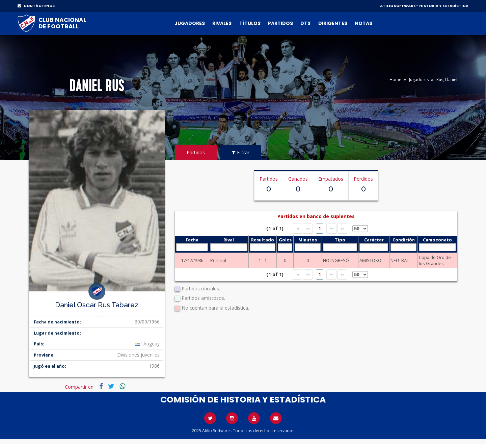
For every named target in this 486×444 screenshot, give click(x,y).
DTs (305, 23)
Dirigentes (332, 23)
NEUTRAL (399, 260)
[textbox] (192, 247)
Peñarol (218, 260)
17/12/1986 (192, 260)
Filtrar (240, 152)
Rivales (222, 23)
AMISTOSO (370, 260)
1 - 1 (263, 260)
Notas (363, 23)
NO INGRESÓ (336, 260)
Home (395, 79)
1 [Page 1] (319, 228)
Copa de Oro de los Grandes (435, 260)
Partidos (280, 23)
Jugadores (189, 23)
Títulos (250, 23)
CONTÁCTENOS (36, 5)
